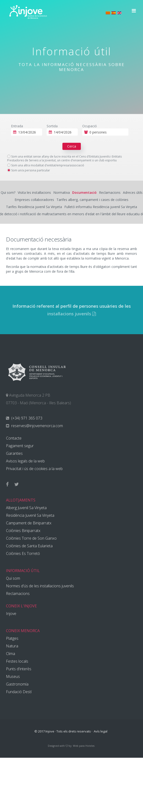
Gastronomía (17, 684)
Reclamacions (110, 192)
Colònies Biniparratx (23, 530)
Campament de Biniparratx (28, 523)
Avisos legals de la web (25, 461)
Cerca (71, 146)
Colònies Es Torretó (23, 553)
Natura (12, 646)
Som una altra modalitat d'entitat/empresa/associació (45, 165)
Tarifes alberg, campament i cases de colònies (92, 199)
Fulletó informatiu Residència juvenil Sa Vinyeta (100, 207)
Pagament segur (20, 445)
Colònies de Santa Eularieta (29, 545)
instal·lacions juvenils (71, 314)
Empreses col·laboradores (34, 199)
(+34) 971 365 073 (26, 418)
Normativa (61, 192)
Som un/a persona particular (28, 170)
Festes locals (17, 661)
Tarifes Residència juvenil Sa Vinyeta (34, 207)
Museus (13, 676)
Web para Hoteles (83, 745)
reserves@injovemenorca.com (36, 425)
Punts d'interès (18, 668)
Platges (12, 638)
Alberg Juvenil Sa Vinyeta (26, 507)
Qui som (13, 578)
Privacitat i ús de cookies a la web (34, 468)
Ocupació (89, 126)
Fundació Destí (19, 691)
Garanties (14, 453)
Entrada (17, 126)
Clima (10, 653)
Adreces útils (133, 192)
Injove (11, 613)
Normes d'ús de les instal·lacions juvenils (40, 585)
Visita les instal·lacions (34, 192)
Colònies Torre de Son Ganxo (31, 538)
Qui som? (8, 192)
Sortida (52, 126)
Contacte (14, 438)
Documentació (84, 192)
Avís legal (100, 731)
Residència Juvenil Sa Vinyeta (30, 515)
